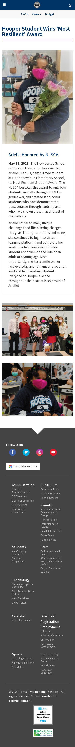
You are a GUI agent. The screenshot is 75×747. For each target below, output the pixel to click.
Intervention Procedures (18, 510)
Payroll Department (51, 568)
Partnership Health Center (51, 552)
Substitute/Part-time (52, 635)
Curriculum (49, 484)
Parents (46, 505)
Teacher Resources (51, 493)
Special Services (49, 497)
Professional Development (48, 645)
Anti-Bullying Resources (19, 552)
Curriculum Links (50, 489)
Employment (50, 626)
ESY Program (48, 639)
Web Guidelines (20, 598)
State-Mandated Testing (49, 525)
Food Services (48, 539)
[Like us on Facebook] (12, 452)
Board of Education (23, 500)
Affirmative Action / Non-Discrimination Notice (51, 560)
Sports (17, 654)
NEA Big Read (48, 665)
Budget (49, 14)
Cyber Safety (47, 535)
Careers (36, 14)
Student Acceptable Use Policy (22, 585)
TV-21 (24, 14)
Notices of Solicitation (47, 671)
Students (19, 546)
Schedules (17, 667)
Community (49, 654)
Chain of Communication (21, 490)
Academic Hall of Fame (50, 660)
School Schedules (21, 620)
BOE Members (19, 496)
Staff (44, 546)
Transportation (49, 519)
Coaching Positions (22, 658)
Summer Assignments (18, 559)
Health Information (51, 531)
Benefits (45, 572)
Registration (50, 621)
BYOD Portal (19, 602)
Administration (23, 484)
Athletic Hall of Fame (23, 662)
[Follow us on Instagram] (39, 452)
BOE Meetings (19, 504)
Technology (20, 579)
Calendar (18, 616)
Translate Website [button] (23, 466)
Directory (48, 616)
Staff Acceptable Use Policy (23, 592)
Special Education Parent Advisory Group (51, 512)
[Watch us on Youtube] (53, 452)
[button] (70, 5)
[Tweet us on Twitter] (26, 452)
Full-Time (45, 631)
